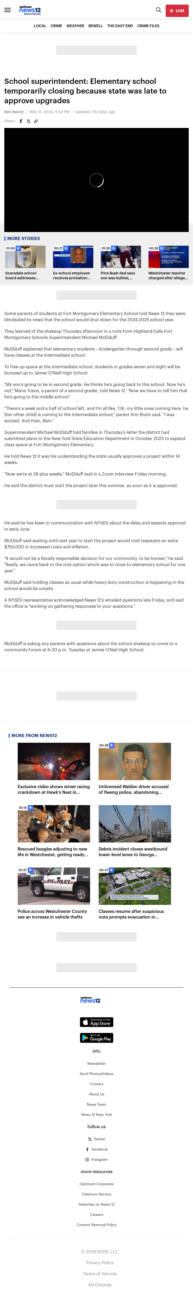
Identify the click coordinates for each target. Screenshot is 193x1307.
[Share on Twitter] (28, 121)
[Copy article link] (36, 121)
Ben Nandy (14, 112)
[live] (177, 11)
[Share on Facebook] (21, 121)
